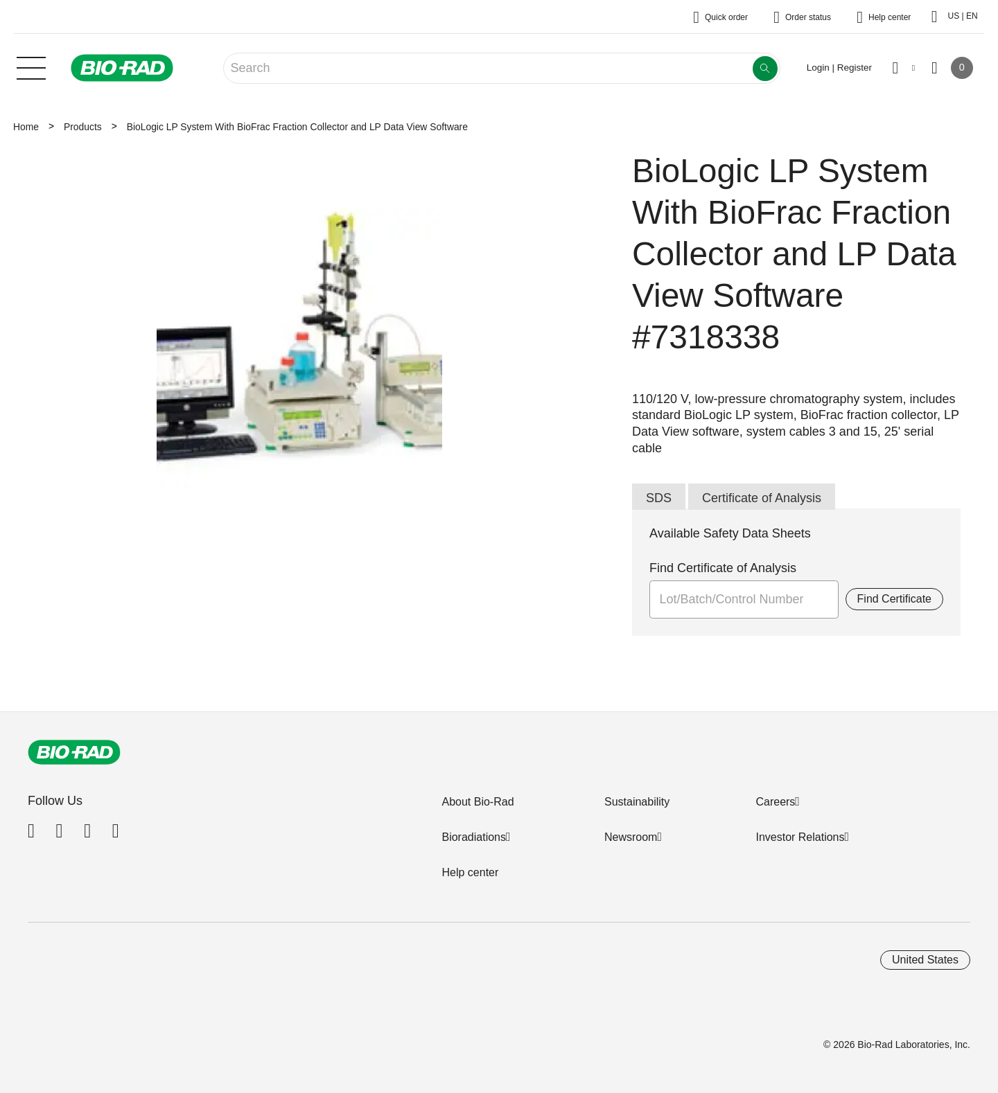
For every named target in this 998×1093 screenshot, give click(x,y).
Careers (775, 802)
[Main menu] (31, 66)
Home (26, 126)
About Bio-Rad (477, 802)
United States (925, 960)
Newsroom (630, 837)
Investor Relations (799, 837)
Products (83, 126)
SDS (659, 498)
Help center (469, 872)
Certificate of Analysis (761, 498)
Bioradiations (473, 837)
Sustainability (636, 802)
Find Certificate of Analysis (722, 568)
